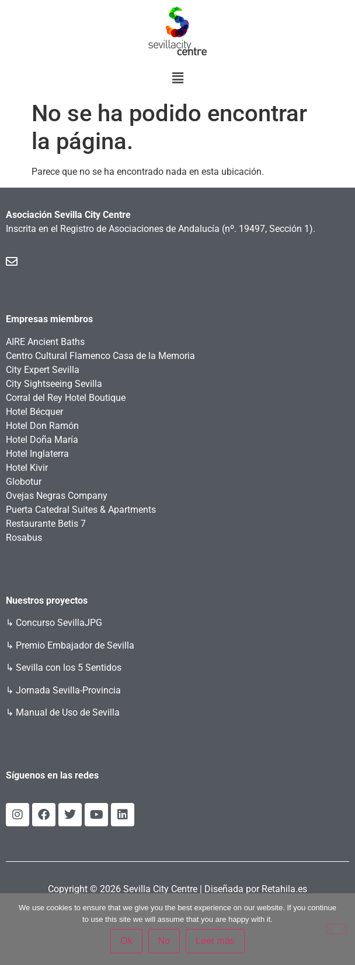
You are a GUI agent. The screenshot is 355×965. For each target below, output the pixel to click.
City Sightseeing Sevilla (54, 383)
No (164, 941)
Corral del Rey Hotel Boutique (66, 397)
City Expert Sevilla (42, 369)
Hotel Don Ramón (42, 425)
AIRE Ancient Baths (45, 341)
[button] (177, 78)
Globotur (23, 481)
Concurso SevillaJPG (59, 622)
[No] (336, 929)
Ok (126, 941)
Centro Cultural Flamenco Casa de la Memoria (100, 355)
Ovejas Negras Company (56, 495)
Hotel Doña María (42, 439)
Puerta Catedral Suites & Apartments (81, 509)
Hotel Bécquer (34, 411)
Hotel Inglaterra (37, 453)
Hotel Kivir (27, 467)
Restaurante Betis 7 (46, 523)
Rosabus (24, 537)
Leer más (215, 941)
